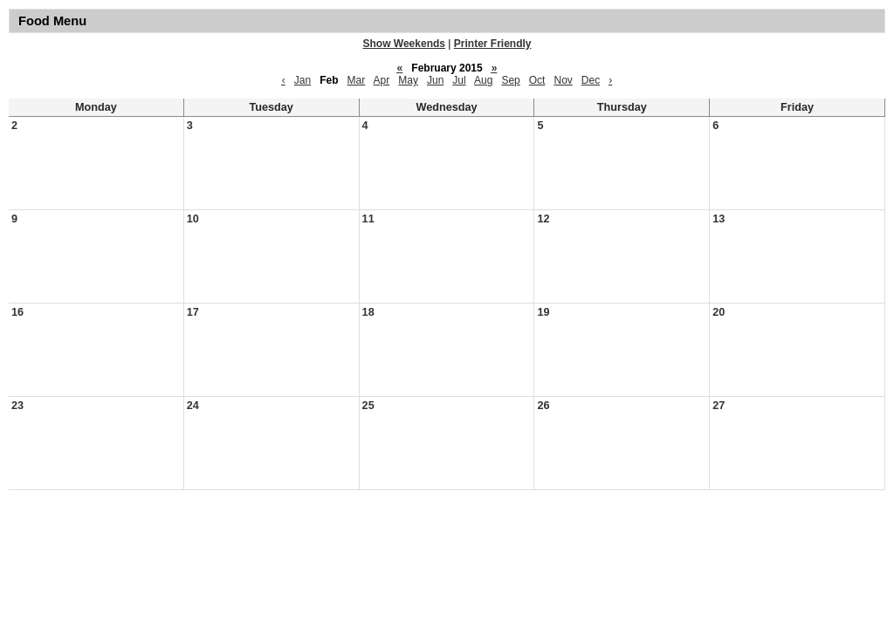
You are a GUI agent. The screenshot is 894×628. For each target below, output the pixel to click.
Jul (458, 80)
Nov (563, 80)
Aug (483, 80)
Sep (510, 80)
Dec (590, 80)
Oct (537, 80)
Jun (435, 80)
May (408, 80)
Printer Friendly (493, 44)
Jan (302, 80)
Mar (356, 80)
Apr (382, 80)
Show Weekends (404, 44)
